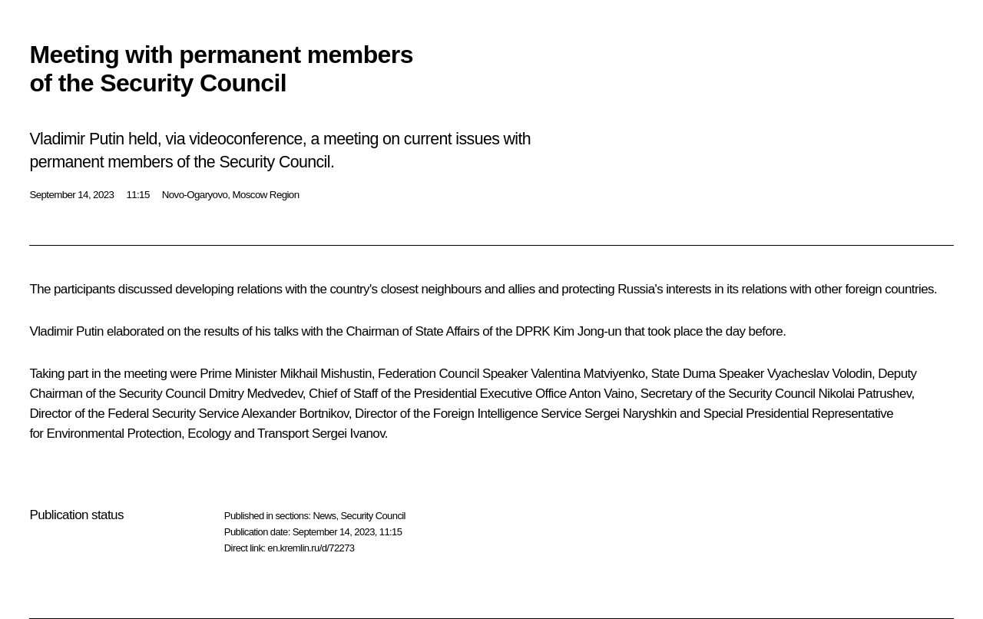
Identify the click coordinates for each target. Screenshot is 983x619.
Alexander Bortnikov (294, 413)
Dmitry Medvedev (256, 393)
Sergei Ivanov (348, 433)
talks (285, 331)
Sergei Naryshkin (630, 413)
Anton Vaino (601, 393)
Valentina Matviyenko (587, 373)
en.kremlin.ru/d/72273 (310, 548)
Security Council (373, 515)
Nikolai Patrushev (865, 393)
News (324, 515)
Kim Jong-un (587, 331)
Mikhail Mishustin (326, 373)
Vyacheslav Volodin (819, 373)
